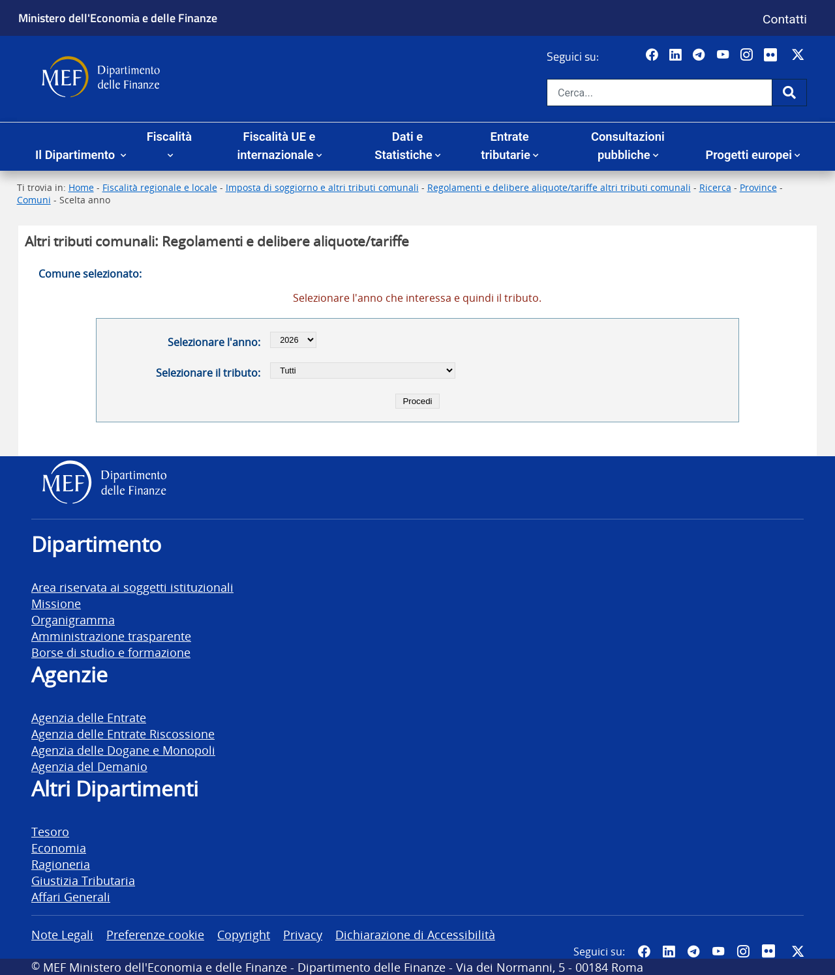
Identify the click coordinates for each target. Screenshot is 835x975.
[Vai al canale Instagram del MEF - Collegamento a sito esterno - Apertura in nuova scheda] (747, 55)
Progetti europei (748, 155)
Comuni (34, 200)
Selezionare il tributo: (208, 373)
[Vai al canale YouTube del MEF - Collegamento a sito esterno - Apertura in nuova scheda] (724, 55)
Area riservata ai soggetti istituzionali (132, 587)
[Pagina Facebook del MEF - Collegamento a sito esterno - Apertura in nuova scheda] (653, 55)
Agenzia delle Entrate (88, 717)
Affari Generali (70, 896)
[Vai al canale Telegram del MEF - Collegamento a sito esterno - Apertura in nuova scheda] (700, 55)
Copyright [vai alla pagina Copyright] (243, 934)
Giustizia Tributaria (83, 880)
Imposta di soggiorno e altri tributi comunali (322, 187)
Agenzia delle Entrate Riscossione (123, 733)
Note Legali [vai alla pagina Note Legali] (62, 934)
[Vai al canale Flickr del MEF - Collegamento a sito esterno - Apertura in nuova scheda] (773, 55)
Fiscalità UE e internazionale (276, 146)
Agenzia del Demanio (89, 766)
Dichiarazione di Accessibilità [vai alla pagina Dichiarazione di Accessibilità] (415, 934)
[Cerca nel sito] (659, 92)
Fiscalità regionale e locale (159, 187)
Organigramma (73, 619)
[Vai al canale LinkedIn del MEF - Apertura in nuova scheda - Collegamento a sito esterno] (676, 55)
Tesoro (50, 831)
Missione (56, 603)
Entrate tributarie (505, 146)
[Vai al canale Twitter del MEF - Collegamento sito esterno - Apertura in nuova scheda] (799, 55)
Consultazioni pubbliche (628, 146)
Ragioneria (60, 864)
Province (758, 187)
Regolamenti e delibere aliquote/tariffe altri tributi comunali (559, 187)
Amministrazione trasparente (111, 636)
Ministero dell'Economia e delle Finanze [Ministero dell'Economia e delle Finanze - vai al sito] (117, 17)
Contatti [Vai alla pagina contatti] (785, 19)
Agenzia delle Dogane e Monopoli (123, 750)
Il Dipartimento (76, 155)
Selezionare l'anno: (214, 342)
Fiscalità (169, 136)
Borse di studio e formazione (110, 652)
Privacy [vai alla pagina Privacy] (302, 934)
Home (81, 187)
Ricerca (715, 187)
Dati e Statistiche (403, 146)
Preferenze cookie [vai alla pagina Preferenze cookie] (155, 934)
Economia (58, 847)
